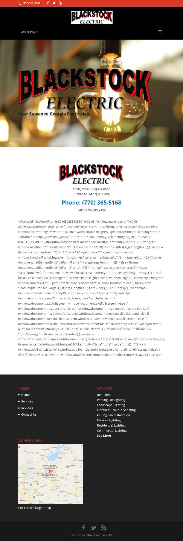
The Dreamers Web (100, 535)
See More (104, 435)
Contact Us (29, 414)
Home (25, 395)
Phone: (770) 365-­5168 (91, 202)
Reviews (27, 408)
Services (27, 401)
